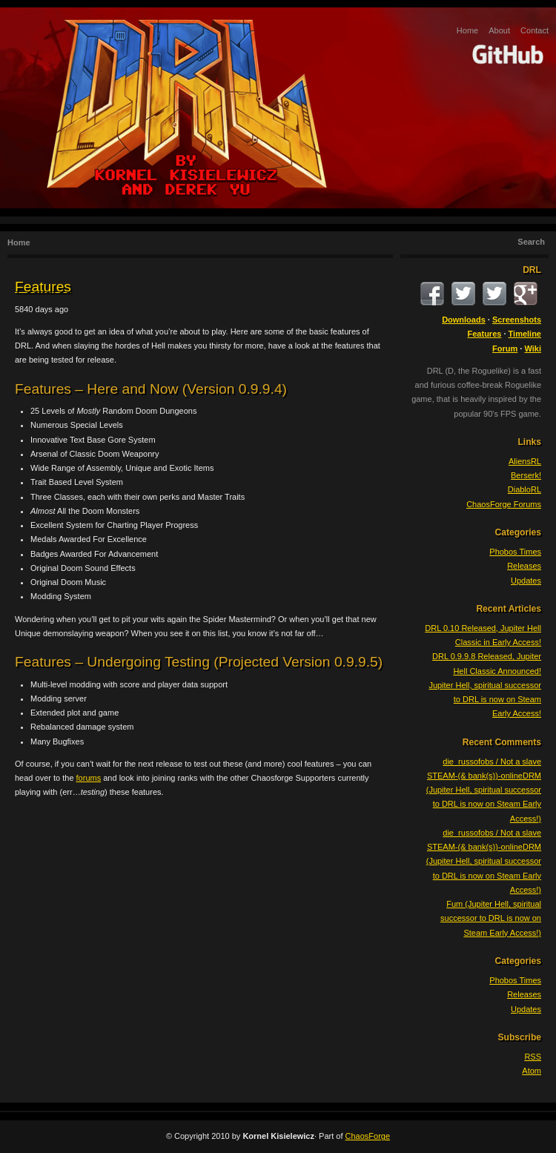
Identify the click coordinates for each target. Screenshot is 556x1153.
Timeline (525, 333)
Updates (526, 580)
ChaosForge (368, 1135)
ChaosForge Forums (503, 504)
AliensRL (525, 461)
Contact (534, 30)
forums (89, 777)
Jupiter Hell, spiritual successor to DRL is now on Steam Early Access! (484, 699)
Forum (504, 348)
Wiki (532, 348)
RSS (532, 1056)
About (499, 30)
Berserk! (526, 475)
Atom (531, 1070)
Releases (524, 565)
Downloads (464, 319)
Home (467, 30)
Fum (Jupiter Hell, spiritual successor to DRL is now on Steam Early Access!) (490, 918)
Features (43, 286)
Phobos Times (515, 551)
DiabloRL (524, 489)
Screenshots (516, 319)
